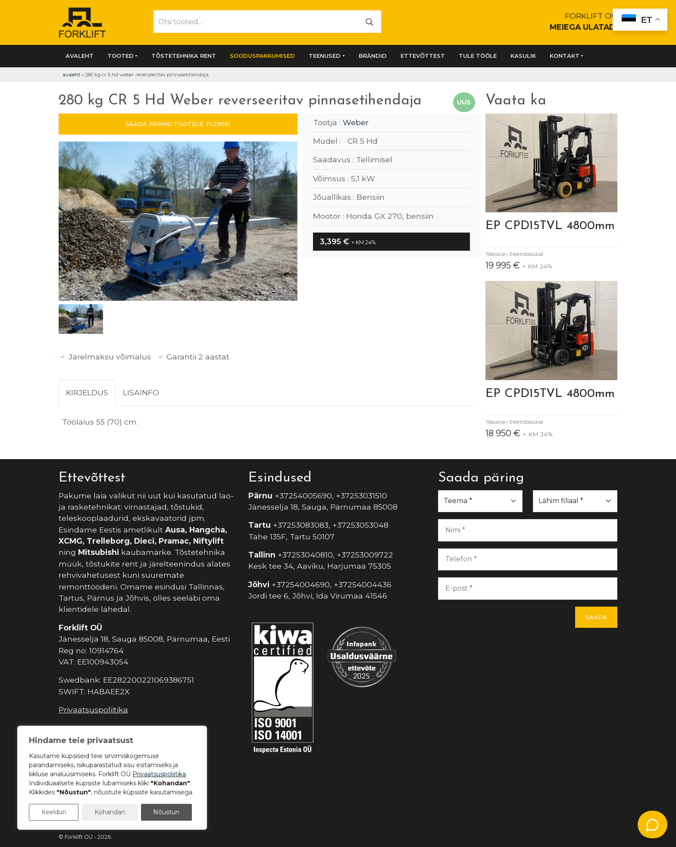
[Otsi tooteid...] (256, 21)
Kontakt (564, 55)
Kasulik (523, 55)
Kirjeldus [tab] (87, 392)
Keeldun (53, 812)
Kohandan (109, 812)
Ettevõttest (423, 55)
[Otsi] (369, 21)
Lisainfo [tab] (141, 392)
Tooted (120, 55)
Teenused (325, 55)
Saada (596, 617)
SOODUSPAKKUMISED (262, 55)
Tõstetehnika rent (183, 55)
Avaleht (80, 55)
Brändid (373, 55)
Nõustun (166, 812)
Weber (356, 122)
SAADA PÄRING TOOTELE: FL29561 (177, 123)
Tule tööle (478, 55)
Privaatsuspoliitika (93, 709)
